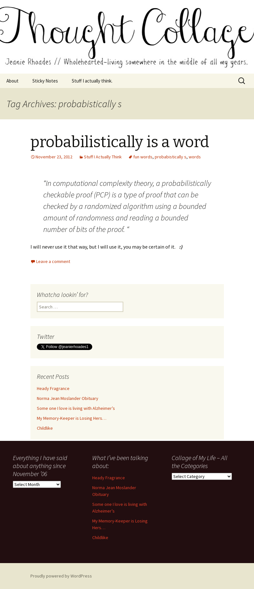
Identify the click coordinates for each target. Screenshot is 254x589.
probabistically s (170, 157)
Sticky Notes (45, 81)
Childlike (45, 428)
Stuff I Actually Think (103, 157)
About (12, 81)
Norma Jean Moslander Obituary (67, 398)
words (195, 157)
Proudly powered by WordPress (61, 576)
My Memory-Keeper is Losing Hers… (71, 418)
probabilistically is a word (119, 142)
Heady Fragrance (53, 388)
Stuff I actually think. (92, 81)
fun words (142, 157)
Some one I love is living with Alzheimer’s (76, 408)
